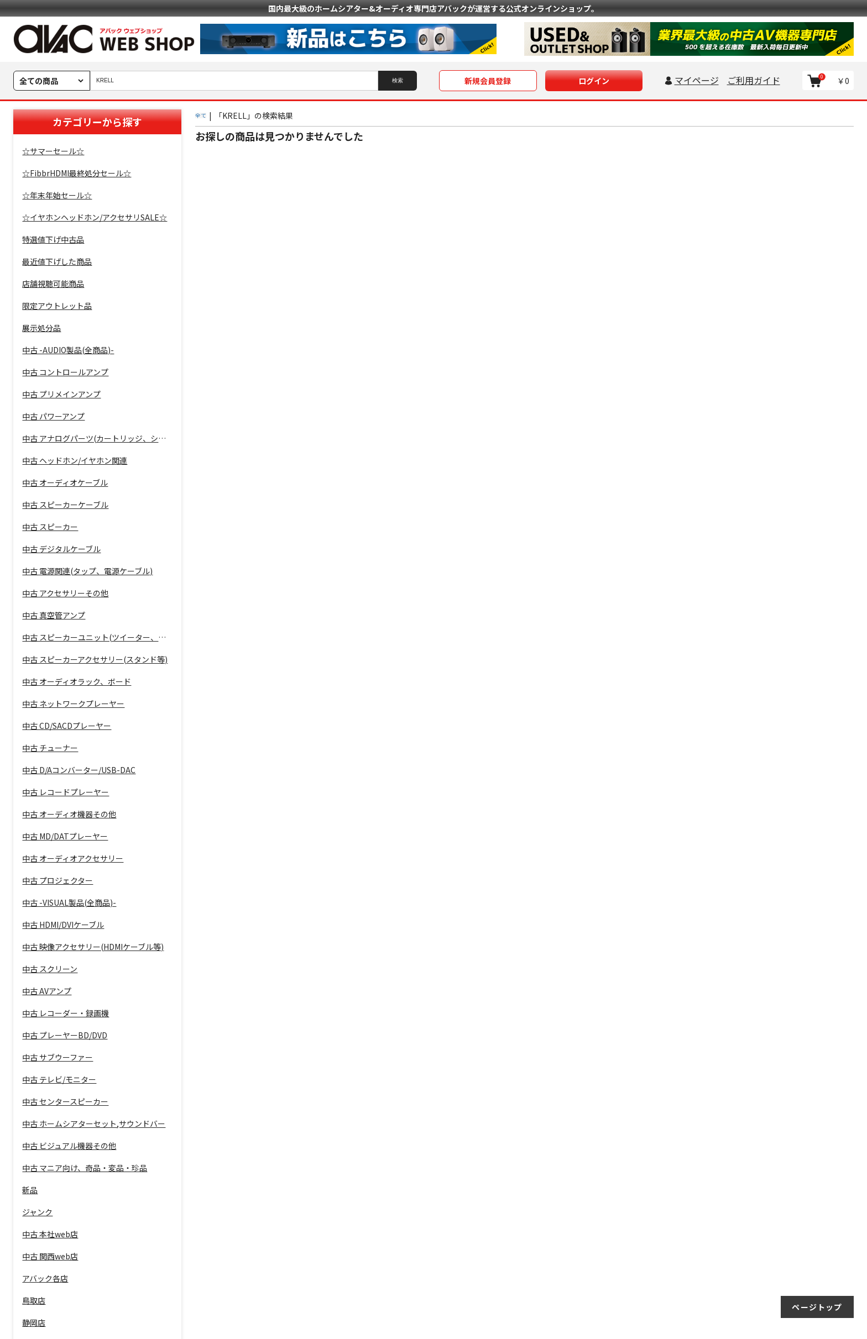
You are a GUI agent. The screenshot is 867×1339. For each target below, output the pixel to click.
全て (200, 115)
